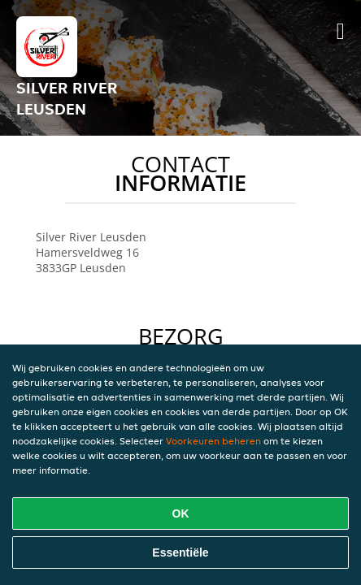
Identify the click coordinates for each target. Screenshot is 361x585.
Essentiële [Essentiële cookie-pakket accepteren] (180, 552)
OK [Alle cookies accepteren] (180, 513)
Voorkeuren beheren (213, 441)
